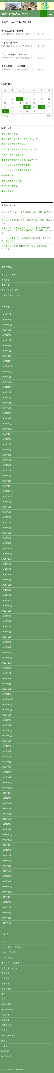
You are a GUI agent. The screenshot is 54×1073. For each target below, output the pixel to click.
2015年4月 (6, 527)
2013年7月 (6, 621)
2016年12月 (6, 423)
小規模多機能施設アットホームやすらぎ (19, 160)
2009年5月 (6, 808)
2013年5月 (6, 626)
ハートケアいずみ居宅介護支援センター (19, 170)
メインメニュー (50, 13)
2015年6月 (6, 517)
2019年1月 (6, 319)
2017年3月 (6, 408)
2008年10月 (6, 845)
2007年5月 (6, 923)
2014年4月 (6, 590)
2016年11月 (6, 429)
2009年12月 (6, 782)
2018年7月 (6, 330)
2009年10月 (6, 793)
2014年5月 (6, 585)
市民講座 (5, 280)
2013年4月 (6, 632)
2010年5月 (6, 762)
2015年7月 (6, 512)
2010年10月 (6, 736)
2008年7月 (6, 860)
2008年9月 (6, 850)
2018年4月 (6, 340)
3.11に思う (6, 212)
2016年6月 (6, 455)
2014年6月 (6, 579)
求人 (3, 999)
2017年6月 (6, 392)
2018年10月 (6, 325)
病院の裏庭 (6, 1004)
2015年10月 (6, 496)
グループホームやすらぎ (12, 154)
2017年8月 (6, 382)
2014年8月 (6, 569)
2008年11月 (6, 840)
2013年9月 (6, 611)
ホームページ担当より (11, 963)
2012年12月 (6, 652)
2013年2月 (6, 642)
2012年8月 (6, 673)
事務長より (6, 973)
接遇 (3, 994)
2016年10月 (6, 434)
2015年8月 (6, 507)
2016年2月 (6, 475)
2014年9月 (6, 564)
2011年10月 (6, 710)
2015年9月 (6, 501)
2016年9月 (6, 439)
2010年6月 (6, 756)
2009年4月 (6, 814)
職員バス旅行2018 (9, 290)
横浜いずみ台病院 (23, 34)
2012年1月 (6, 694)
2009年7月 (6, 803)
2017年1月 (6, 418)
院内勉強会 (6, 1056)
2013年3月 (6, 637)
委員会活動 (6, 989)
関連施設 (5, 1051)
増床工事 (5, 983)
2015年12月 (6, 486)
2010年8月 (6, 746)
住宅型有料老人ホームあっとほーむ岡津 (19, 149)
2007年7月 (6, 912)
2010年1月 (6, 777)
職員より (5, 1030)
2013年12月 (6, 600)
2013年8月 (6, 616)
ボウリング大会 (8, 274)
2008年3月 (6, 871)
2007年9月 (6, 902)
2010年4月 (6, 767)
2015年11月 (6, 491)
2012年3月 (6, 689)
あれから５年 (7, 220)
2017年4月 (6, 403)
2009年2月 (6, 824)
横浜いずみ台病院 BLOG (15, 13)
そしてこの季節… (9, 238)
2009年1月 (6, 829)
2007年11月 (6, 892)
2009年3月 (6, 819)
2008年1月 (6, 881)
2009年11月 (6, 788)
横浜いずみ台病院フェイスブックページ (19, 139)
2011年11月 (6, 704)
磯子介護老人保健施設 (11, 180)
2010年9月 (6, 741)
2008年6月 (6, 866)
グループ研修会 (8, 952)
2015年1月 (6, 543)
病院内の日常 (7, 1009)
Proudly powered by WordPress (13, 1070)
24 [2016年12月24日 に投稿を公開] (41, 107)
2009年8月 (6, 798)
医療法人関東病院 (9, 186)
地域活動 (5, 978)
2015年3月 (6, 533)
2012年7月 (6, 678)
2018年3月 (6, 345)
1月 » (49, 115)
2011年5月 (6, 720)
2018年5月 (6, 335)
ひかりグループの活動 (11, 947)
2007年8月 (6, 907)
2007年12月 (6, 886)
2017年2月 (6, 413)
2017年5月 (6, 397)
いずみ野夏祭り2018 (10, 295)
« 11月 (5, 115)
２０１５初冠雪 (8, 246)
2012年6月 (6, 684)
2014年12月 (6, 548)
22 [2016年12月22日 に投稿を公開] (27, 107)
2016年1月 (6, 481)
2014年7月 (6, 574)
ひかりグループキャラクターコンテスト (19, 228)
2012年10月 (6, 663)
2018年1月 (6, 356)
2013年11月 (6, 605)
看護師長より (7, 1025)
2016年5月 (6, 460)
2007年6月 (6, 918)
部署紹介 (5, 1046)
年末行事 (5, 285)
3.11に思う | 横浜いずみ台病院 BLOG (32, 212)
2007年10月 (6, 897)
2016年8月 (6, 444)
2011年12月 (6, 699)
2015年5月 (6, 522)
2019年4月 (6, 314)
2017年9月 (6, 377)
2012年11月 (6, 658)
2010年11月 (6, 730)
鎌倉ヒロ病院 (7, 191)
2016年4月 (6, 465)
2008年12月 (6, 834)
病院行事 (5, 1015)
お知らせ (5, 942)
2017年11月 (6, 366)
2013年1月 (6, 647)
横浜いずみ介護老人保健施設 (14, 144)
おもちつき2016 (9, 42)
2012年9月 (6, 668)
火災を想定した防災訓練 (13, 66)
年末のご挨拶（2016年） (13, 30)
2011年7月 (6, 715)
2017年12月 (6, 361)
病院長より (6, 1020)
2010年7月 (6, 751)
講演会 (4, 1041)
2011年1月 (6, 725)
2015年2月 (6, 538)
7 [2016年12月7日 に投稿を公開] (19, 99)
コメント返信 (7, 957)
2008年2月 (6, 876)
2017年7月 (6, 387)
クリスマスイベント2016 (13, 54)
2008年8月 (6, 855)
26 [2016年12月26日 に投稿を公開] (5, 111)
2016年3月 (6, 470)
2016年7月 (6, 449)
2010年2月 (6, 772)
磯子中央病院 (7, 175)
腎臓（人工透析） (9, 1035)
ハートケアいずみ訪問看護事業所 (16, 165)
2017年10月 (6, 371)
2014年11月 (6, 553)
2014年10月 (6, 559)
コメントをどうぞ (38, 34)
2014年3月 (6, 595)
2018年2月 (6, 351)
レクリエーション (9, 968)
